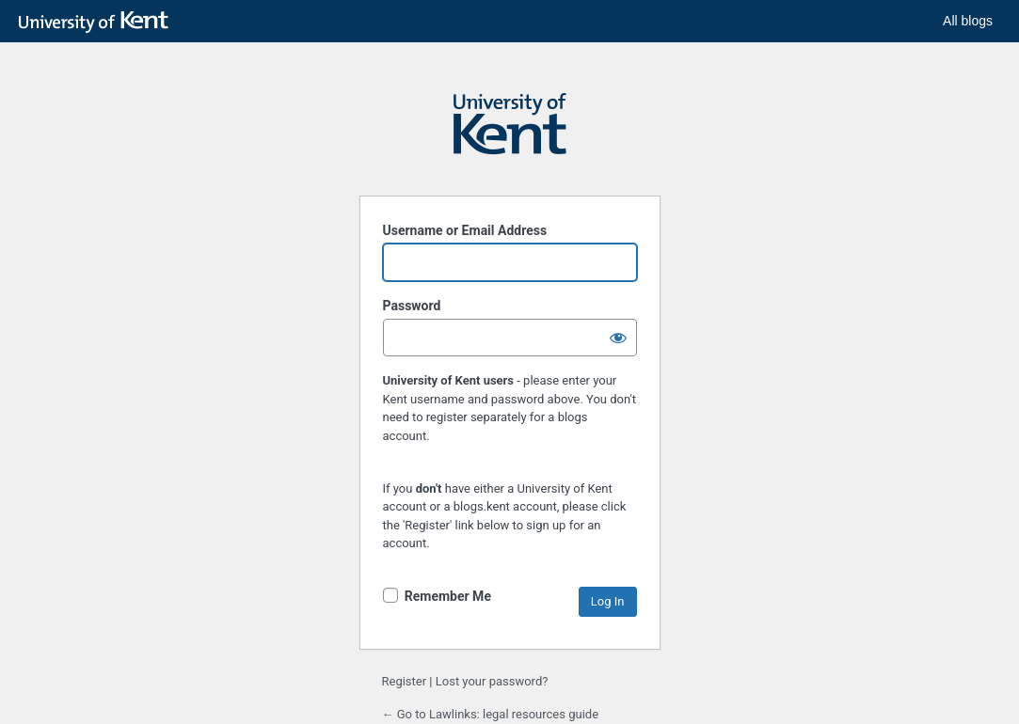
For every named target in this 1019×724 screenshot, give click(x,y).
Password (412, 305)
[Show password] (618, 337)
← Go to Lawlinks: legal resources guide (490, 714)
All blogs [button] (968, 20)
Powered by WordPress (510, 132)
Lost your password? (492, 681)
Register (404, 681)
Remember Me (448, 596)
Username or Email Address (465, 230)
